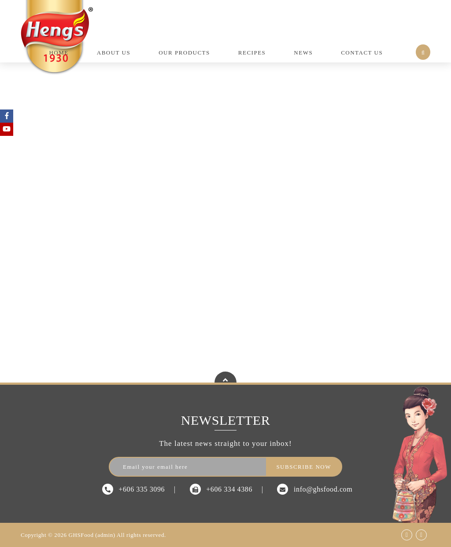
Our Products (184, 52)
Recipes (252, 52)
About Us (113, 52)
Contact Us (362, 52)
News (303, 52)
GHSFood (81, 535)
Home (58, 52)
